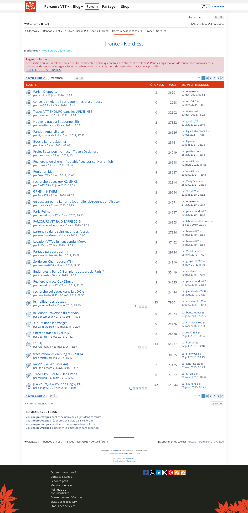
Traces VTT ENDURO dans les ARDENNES (62, 111)
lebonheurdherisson (50, 225)
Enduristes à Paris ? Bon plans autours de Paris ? (68, 271)
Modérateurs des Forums (57, 50)
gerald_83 (192, 121)
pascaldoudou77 (48, 215)
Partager (109, 6)
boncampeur (45, 316)
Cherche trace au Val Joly (51, 333)
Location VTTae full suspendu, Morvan (60, 241)
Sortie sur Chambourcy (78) (53, 261)
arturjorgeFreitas (48, 235)
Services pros (59, 481)
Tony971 (43, 195)
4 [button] (214, 77)
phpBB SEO (130, 458)
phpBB (115, 450)
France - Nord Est (124, 44)
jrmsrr (41, 165)
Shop (125, 6)
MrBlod (42, 377)
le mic (41, 95)
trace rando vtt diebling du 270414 (58, 354)
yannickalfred (46, 305)
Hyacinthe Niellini (48, 135)
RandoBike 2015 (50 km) (50, 364)
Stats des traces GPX (64, 501)
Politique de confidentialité (60, 491)
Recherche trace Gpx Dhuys (53, 281)
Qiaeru (137, 453)
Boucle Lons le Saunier (49, 141)
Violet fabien (45, 255)
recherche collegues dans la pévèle (58, 291)
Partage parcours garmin (51, 251)
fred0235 (43, 185)
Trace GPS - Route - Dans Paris (55, 374)
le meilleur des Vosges (49, 301)
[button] (222, 78)
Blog (76, 6)
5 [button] (218, 77)
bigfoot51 (43, 387)
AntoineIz (43, 275)
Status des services (63, 506)
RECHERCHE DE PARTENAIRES (43, 70)
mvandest (44, 115)
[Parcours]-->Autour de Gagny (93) (57, 384)
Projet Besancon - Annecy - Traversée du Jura (65, 151)
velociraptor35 (195, 301)
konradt (190, 342)
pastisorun (44, 155)
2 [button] (207, 77)
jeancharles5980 (48, 295)
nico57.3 (43, 105)
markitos (191, 161)
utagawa (191, 91)
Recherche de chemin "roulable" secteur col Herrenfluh (73, 161)
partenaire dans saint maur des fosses (61, 231)
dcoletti (42, 357)
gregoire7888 (46, 265)
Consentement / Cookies (66, 497)
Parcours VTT (55, 6)
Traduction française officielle (120, 453)
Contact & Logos (61, 476)
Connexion (218, 6)
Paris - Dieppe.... (45, 91)
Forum (92, 6)
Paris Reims (41, 211)
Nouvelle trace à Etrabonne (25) (56, 121)
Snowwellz (192, 353)
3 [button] (210, 77)
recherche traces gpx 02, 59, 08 (55, 181)
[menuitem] (45, 24)
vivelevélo (192, 271)
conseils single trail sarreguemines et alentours (67, 101)
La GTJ (37, 343)
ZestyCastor (193, 181)
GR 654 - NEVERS (45, 191)
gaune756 (192, 383)
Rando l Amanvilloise (48, 131)
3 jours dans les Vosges (50, 323)
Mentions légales (62, 485)
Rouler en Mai (43, 171)
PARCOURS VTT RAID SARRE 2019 (57, 221)
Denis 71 (43, 175)
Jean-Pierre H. (46, 125)
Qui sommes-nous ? (63, 472)
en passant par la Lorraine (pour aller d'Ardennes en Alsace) (76, 201)
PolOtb (42, 245)
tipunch (42, 336)
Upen (41, 145)
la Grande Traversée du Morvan (56, 313)
